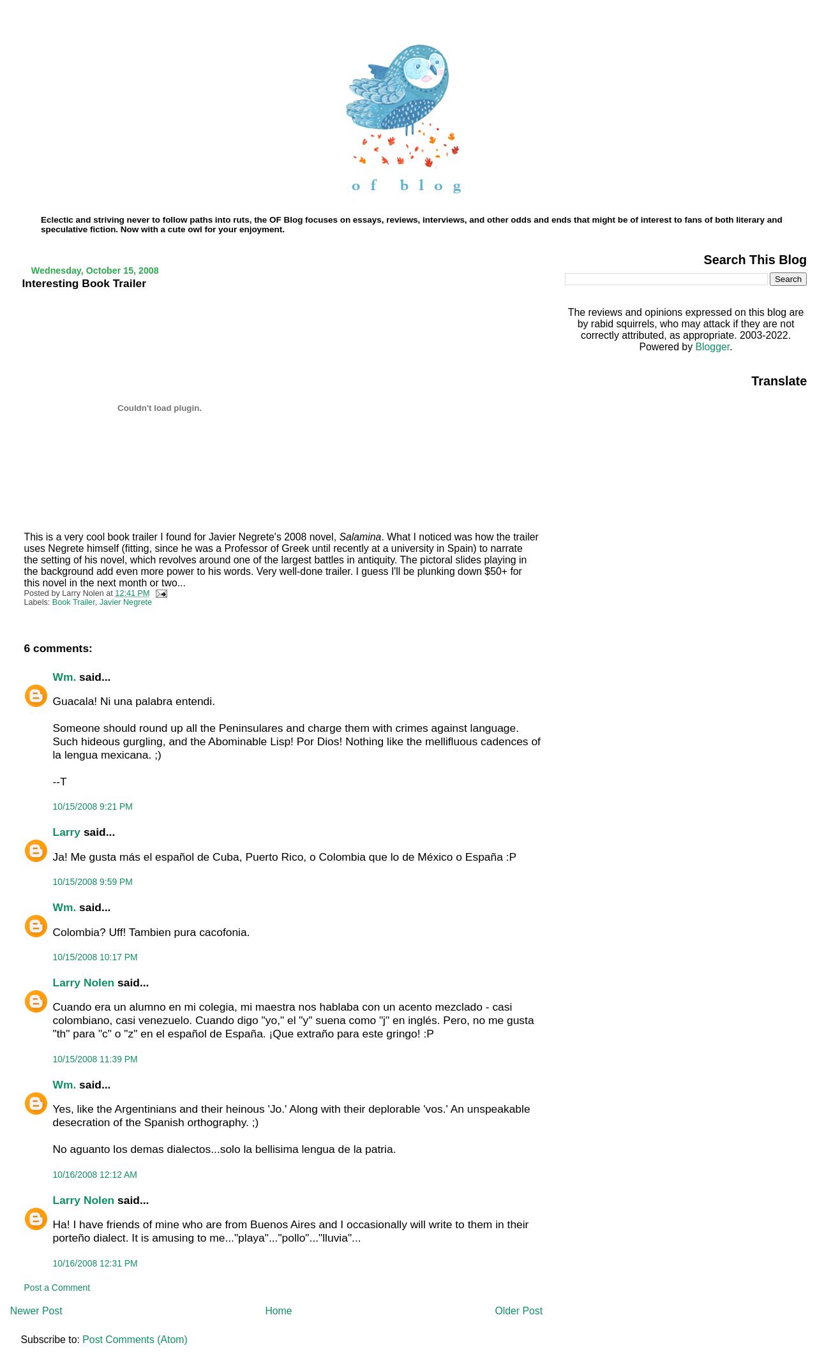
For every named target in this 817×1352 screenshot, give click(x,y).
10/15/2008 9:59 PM (93, 882)
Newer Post (36, 1310)
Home (278, 1310)
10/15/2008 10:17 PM (95, 957)
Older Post (519, 1310)
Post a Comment (57, 1287)
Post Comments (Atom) (134, 1339)
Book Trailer (73, 602)
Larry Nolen (84, 982)
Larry (67, 832)
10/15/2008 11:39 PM (95, 1059)
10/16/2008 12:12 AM (95, 1175)
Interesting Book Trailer (84, 283)
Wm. (65, 677)
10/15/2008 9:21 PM (93, 806)
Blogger (712, 346)
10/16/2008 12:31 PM (95, 1263)
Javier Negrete (126, 602)
